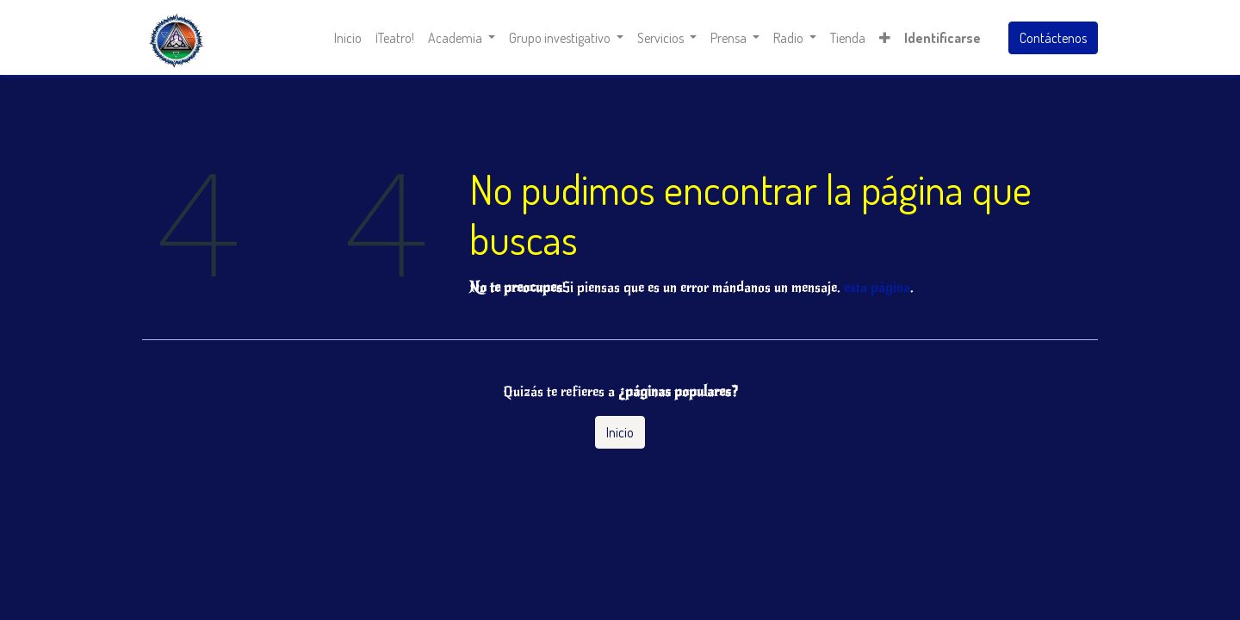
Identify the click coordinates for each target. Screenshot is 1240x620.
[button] (884, 38)
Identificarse (942, 37)
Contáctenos (1053, 37)
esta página (877, 287)
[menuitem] (348, 38)
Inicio (620, 432)
